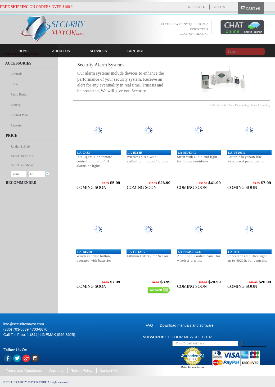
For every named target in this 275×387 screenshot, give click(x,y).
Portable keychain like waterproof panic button (245, 159)
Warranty (56, 370)
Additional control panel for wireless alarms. (198, 258)
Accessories (18, 63)
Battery (16, 105)
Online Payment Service (192, 367)
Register (196, 7)
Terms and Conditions (24, 370)
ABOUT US (61, 51)
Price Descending (238, 105)
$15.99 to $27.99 (22, 156)
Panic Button (20, 94)
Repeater (17, 125)
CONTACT (135, 51)
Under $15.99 (20, 146)
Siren (14, 84)
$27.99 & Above (22, 165)
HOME (24, 51)
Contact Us (108, 370)
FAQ (149, 325)
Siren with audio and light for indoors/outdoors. (197, 159)
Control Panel (20, 115)
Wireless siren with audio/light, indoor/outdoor (148, 159)
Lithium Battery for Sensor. (148, 256)
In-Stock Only (218, 105)
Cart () (250, 8)
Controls (16, 74)
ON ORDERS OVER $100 (35, 7)
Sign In (218, 7)
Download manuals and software (187, 325)
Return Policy (81, 370)
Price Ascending (260, 105)
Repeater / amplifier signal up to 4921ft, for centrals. (248, 258)
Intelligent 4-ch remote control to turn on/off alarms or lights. (94, 161)
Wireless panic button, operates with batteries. (94, 258)
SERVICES (98, 51)
